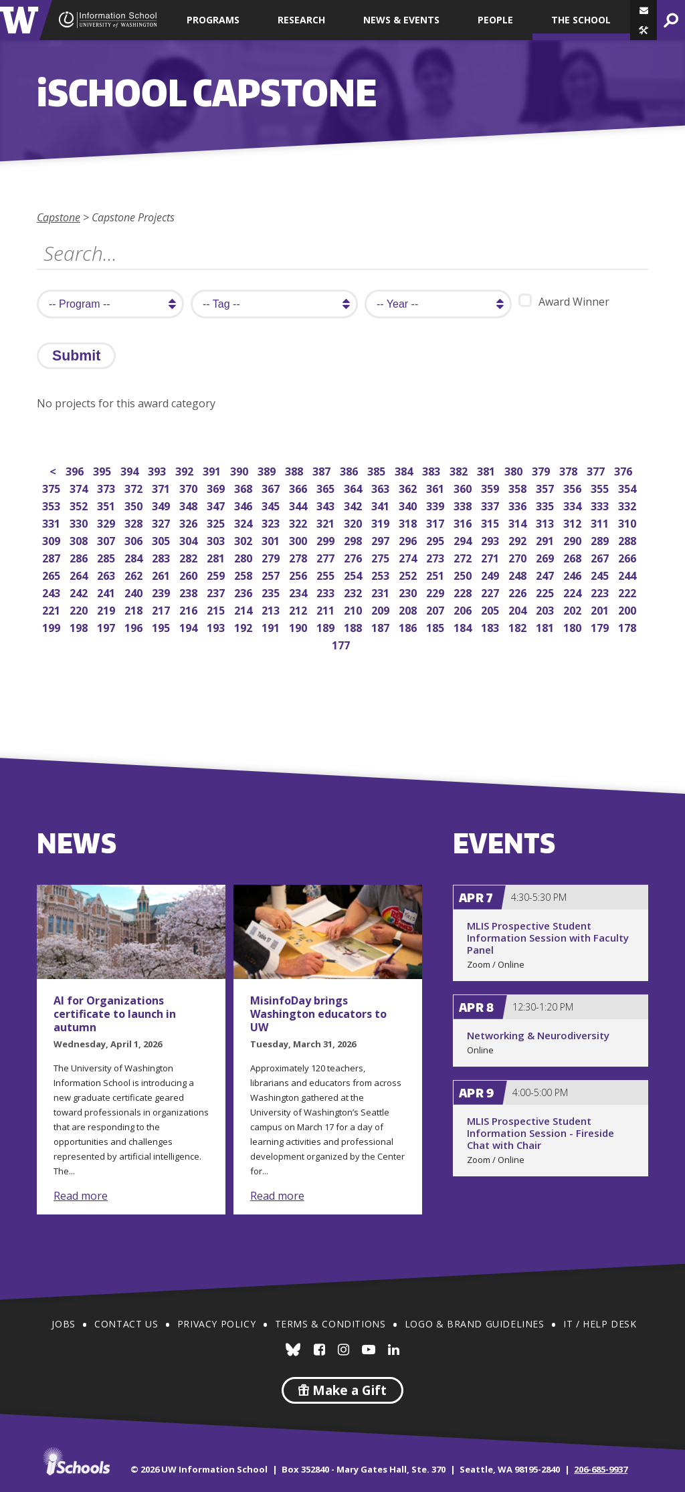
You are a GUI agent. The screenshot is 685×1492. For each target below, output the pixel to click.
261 (162, 574)
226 (519, 591)
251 (436, 574)
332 (628, 505)
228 (464, 591)
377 (597, 470)
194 (190, 626)
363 (382, 487)
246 (574, 574)
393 (158, 470)
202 (574, 609)
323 (272, 522)
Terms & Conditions (330, 1323)
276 (354, 557)
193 (217, 626)
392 (186, 470)
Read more (81, 1195)
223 (601, 591)
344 (299, 505)
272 (464, 557)
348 (190, 505)
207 (436, 609)
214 (244, 609)
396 (76, 470)
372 (135, 487)
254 (354, 574)
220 (80, 609)
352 (80, 505)
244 (628, 574)
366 (299, 487)
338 (464, 505)
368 (244, 487)
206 (464, 609)
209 (382, 609)
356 (574, 487)
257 (272, 574)
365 (327, 487)
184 (464, 626)
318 (409, 522)
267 (601, 557)
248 (519, 574)
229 (436, 591)
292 (519, 539)
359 (491, 487)
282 (190, 557)
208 (409, 609)
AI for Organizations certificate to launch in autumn (115, 1014)
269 (546, 557)
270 (519, 557)
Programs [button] (213, 19)
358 (519, 487)
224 (574, 591)
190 (299, 626)
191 (272, 626)
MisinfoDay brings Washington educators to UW (318, 1014)
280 (244, 557)
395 (103, 470)
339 (436, 505)
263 (107, 574)
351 (107, 505)
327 (162, 522)
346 (244, 505)
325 (217, 522)
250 (464, 574)
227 (491, 591)
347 (217, 505)
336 (519, 505)
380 (515, 470)
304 (190, 539)
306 (135, 539)
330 (80, 522)
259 (217, 574)
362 (409, 487)
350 (135, 505)
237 (217, 591)
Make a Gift (342, 1390)
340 (409, 505)
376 (624, 470)
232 (354, 591)
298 (354, 539)
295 (436, 539)
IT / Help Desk (599, 1323)
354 (628, 487)
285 (107, 557)
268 (574, 557)
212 (299, 609)
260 (190, 574)
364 (354, 487)
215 (217, 609)
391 (213, 470)
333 (601, 505)
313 (546, 522)
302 (244, 539)
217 (162, 609)
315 (491, 522)
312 (574, 522)
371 (162, 487)
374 (80, 487)
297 (382, 539)
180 (574, 626)
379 (542, 470)
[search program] (110, 304)
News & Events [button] (401, 19)
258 (244, 574)
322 (299, 522)
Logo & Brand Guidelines (475, 1323)
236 (244, 591)
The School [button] (581, 19)
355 (601, 487)
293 (491, 539)
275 (382, 557)
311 (601, 522)
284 (135, 557)
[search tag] (274, 304)
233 (327, 591)
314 (519, 522)
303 (217, 539)
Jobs (63, 1323)
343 (327, 505)
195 (162, 626)
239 (162, 591)
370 (190, 487)
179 (601, 626)
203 (546, 609)
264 (80, 574)
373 (107, 487)
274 (409, 557)
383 (432, 470)
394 (131, 470)
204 (519, 609)
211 (327, 609)
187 (382, 626)
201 (601, 609)
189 (327, 626)
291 (546, 539)
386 (350, 470)
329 (107, 522)
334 (574, 505)
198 (80, 626)
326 (190, 522)
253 (382, 574)
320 (354, 522)
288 (628, 539)
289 (601, 539)
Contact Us (126, 1323)
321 (327, 522)
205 (491, 609)
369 (217, 487)
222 (628, 591)
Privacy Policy (216, 1323)
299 (327, 539)
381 (487, 470)
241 (107, 591)
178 (628, 626)
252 (409, 574)
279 (272, 557)
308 (80, 539)
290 (574, 539)
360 (464, 487)
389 (268, 470)
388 (295, 470)
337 (491, 505)
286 (80, 557)
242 (80, 591)
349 (162, 505)
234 (299, 591)
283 (162, 557)
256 (299, 574)
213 (272, 609)
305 (162, 539)
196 (135, 626)
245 (601, 574)
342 (354, 505)
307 (107, 539)
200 (628, 609)
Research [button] (301, 19)
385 (378, 470)
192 (244, 626)
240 (135, 591)
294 (464, 539)
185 (436, 626)
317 (436, 522)
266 (628, 557)
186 (409, 626)
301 (272, 539)
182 (519, 626)
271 (491, 557)
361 (436, 487)
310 (628, 522)
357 (546, 487)
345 (272, 505)
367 (272, 487)
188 (354, 626)
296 (409, 539)
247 (546, 574)
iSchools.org (76, 1461)
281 (217, 557)
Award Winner (563, 301)
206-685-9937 (600, 1469)
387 (323, 470)
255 (327, 574)
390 (240, 470)
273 (436, 557)
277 (327, 557)
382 (460, 470)
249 (491, 574)
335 (546, 505)
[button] (643, 30)
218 (135, 609)
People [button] (495, 19)
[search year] (438, 304)
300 (299, 539)
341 (382, 505)
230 (409, 591)
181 (546, 626)
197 (107, 626)
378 (570, 470)
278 (299, 557)
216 (190, 609)
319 (382, 522)
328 (135, 522)
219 (107, 609)
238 (190, 591)
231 (382, 591)
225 (546, 591)
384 (405, 470)
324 (244, 522)
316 (464, 522)
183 (491, 626)
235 (272, 591)
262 (135, 574)
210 (354, 609)
